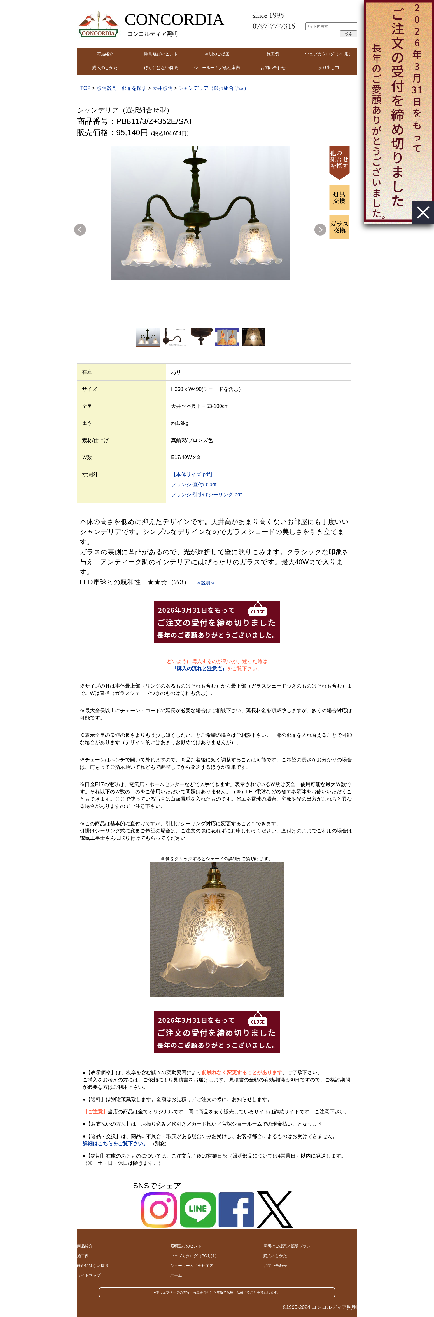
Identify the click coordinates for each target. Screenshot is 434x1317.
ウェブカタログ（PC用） (329, 53)
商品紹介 (105, 53)
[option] (200, 213)
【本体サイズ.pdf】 (193, 474)
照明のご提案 (217, 53)
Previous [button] (80, 230)
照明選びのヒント (161, 53)
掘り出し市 (328, 67)
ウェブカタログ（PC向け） (194, 1255)
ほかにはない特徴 (161, 67)
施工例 (273, 53)
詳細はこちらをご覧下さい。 (115, 1143)
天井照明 (162, 88)
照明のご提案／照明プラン (287, 1246)
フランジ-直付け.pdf (193, 484)
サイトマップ (89, 1275)
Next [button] (320, 230)
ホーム (176, 1275)
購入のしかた (105, 67)
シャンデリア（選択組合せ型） (213, 88)
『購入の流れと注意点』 (199, 668)
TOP (85, 88)
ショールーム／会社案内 (217, 67)
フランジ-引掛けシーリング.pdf (206, 494)
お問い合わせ (273, 67)
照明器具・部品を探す (121, 88)
